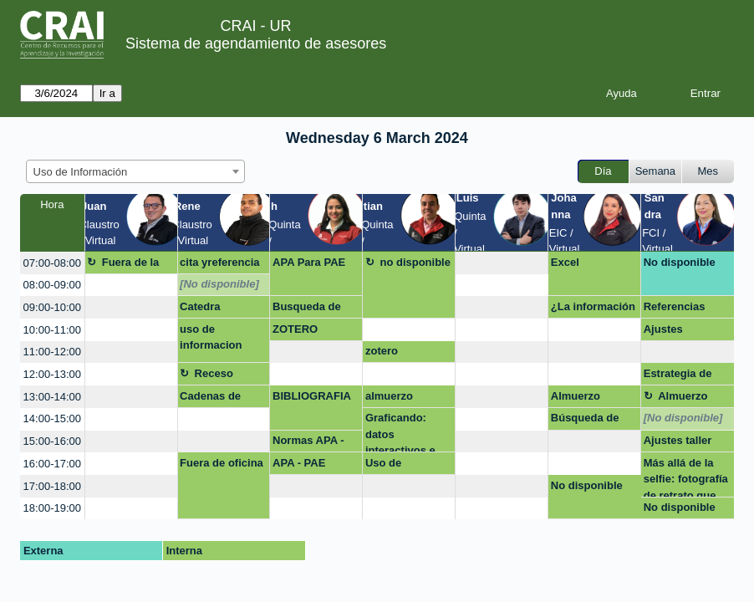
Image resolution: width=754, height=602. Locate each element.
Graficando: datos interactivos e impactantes (400, 431)
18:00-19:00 (52, 508)
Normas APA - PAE (308, 443)
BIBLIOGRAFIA (312, 396)
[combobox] (135, 171)
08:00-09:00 (52, 284)
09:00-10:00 (52, 307)
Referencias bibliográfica (676, 309)
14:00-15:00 (52, 418)
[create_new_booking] (502, 263)
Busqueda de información (307, 309)
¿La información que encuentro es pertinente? (593, 309)
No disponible (680, 262)
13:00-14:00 (52, 396)
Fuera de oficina (221, 463)
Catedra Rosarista (204, 309)
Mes (708, 171)
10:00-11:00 (52, 330)
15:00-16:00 (52, 441)
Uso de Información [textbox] (80, 172)
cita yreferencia (219, 262)
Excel (565, 262)
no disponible (415, 262)
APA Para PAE (309, 262)
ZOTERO (295, 329)
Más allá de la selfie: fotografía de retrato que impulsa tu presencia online (687, 477)
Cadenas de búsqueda (210, 399)
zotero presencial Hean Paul (407, 353)
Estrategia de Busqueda (678, 376)
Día (602, 171)
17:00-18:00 (52, 486)
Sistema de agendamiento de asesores (255, 43)
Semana (655, 171)
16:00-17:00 (52, 463)
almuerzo (389, 396)
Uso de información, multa (397, 466)
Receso (214, 373)
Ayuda (621, 93)
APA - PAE (299, 463)
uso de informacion (211, 337)
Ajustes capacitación (677, 332)
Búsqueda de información (585, 420)
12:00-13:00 (52, 374)
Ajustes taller (678, 440)
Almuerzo (575, 396)
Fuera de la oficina (123, 265)
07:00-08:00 (52, 263)
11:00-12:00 (52, 351)
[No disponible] (219, 284)
